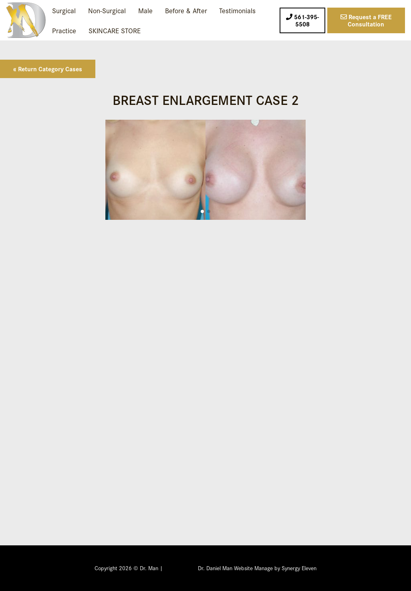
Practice (64, 30)
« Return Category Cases (47, 68)
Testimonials (237, 10)
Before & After (186, 10)
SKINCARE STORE (115, 30)
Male (145, 10)
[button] (202, 211)
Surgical (64, 10)
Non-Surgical (107, 10)
